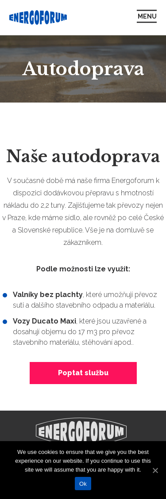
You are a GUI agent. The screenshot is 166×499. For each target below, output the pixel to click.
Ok (83, 483)
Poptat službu (83, 373)
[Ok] (155, 470)
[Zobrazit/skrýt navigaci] (147, 17)
